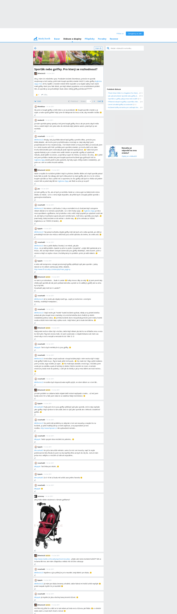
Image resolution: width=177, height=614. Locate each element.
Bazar (57, 38)
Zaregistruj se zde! (135, 33)
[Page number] (88, 101)
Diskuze (37, 63)
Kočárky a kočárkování (50, 63)
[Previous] (72, 101)
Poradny (102, 38)
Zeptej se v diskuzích (129, 156)
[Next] (100, 101)
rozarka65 (39, 407)
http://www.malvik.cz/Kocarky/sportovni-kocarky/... (52, 559)
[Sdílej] (44, 95)
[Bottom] (37, 101)
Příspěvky (89, 38)
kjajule (38, 347)
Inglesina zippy (39, 160)
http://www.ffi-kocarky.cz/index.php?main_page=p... (52, 269)
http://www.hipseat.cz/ (49, 428)
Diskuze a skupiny (72, 38)
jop (37, 248)
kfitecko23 (39, 140)
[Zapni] (98, 48)
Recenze (114, 38)
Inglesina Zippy (63, 181)
